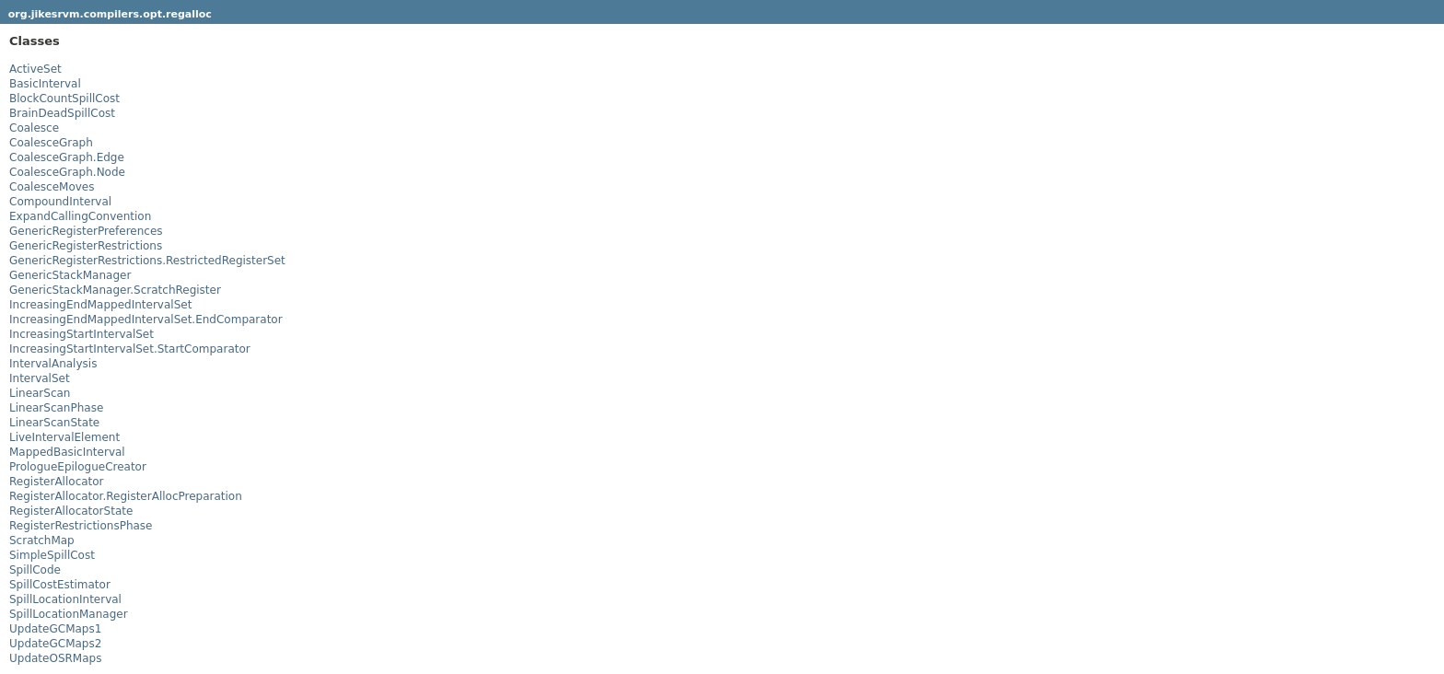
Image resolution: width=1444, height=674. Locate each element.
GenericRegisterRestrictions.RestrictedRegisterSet (147, 260)
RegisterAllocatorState (71, 511)
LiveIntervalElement (64, 437)
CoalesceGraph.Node (67, 172)
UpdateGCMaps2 (55, 643)
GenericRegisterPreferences (86, 231)
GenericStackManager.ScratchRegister (115, 290)
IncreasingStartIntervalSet (81, 334)
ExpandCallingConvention (80, 216)
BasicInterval (45, 83)
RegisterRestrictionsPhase (80, 525)
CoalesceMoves (51, 186)
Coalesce (34, 128)
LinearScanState (54, 422)
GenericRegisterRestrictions (85, 245)
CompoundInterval (60, 201)
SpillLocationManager (68, 614)
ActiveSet (35, 69)
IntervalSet (39, 378)
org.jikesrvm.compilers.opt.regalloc (110, 14)
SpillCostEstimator (60, 584)
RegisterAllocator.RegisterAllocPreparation (125, 496)
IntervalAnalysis (53, 363)
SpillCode (35, 570)
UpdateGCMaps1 (55, 628)
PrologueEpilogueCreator (77, 466)
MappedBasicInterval (67, 452)
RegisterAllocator (56, 481)
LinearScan (39, 393)
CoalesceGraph (51, 142)
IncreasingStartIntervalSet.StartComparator (129, 349)
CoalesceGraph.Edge (66, 157)
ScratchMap (42, 540)
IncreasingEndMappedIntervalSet (100, 304)
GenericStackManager (70, 275)
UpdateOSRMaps (55, 658)
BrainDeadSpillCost (62, 113)
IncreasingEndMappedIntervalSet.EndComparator (146, 319)
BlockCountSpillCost (64, 98)
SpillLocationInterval (65, 599)
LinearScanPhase (56, 407)
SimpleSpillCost (52, 555)
